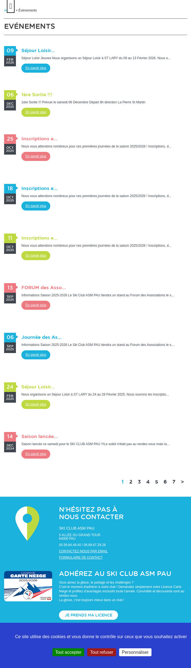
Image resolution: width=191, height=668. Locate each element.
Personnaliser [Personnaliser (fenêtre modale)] (135, 652)
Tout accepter (68, 652)
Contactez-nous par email (83, 551)
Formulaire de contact (81, 557)
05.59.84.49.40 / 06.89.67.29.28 (82, 545)
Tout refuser (101, 652)
